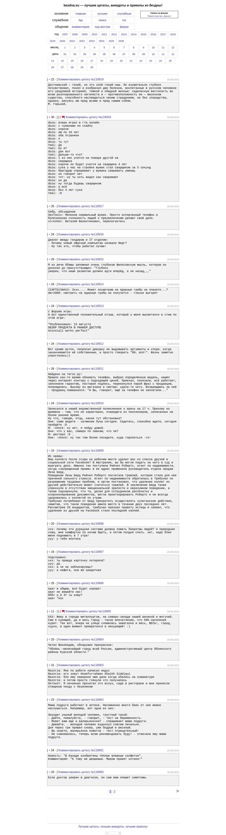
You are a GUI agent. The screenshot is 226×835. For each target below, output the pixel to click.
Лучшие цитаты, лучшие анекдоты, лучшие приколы (113, 826)
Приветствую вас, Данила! (159, 16)
